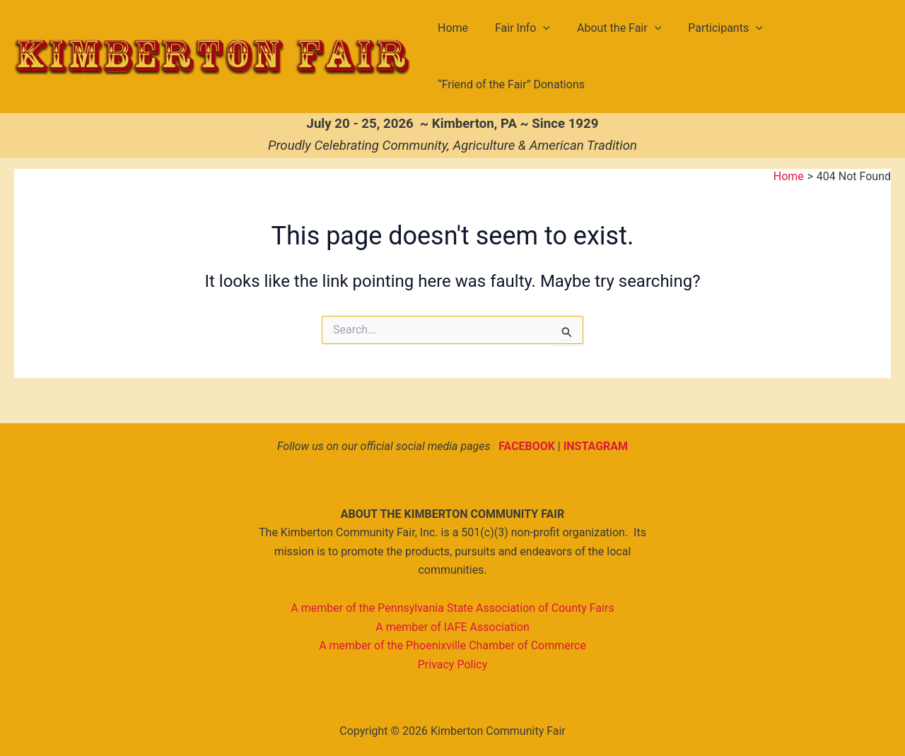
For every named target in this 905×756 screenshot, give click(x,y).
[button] (537, 28)
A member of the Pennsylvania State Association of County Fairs (452, 608)
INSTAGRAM (596, 446)
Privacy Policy (453, 664)
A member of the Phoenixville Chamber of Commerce (452, 645)
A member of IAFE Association (452, 627)
